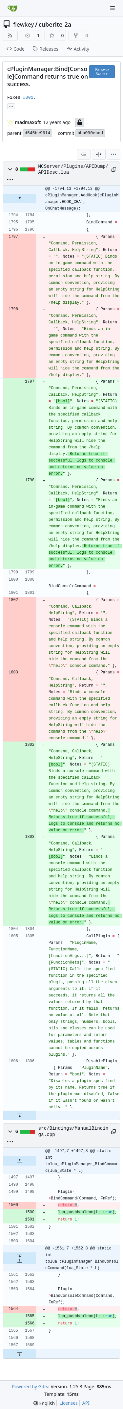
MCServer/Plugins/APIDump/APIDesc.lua (73, 169)
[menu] (113, 154)
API (86, 1403)
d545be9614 (37, 133)
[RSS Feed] (10, 35)
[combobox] (84, 154)
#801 (28, 97)
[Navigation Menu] (113, 8)
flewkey (23, 24)
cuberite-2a (55, 24)
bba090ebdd (90, 133)
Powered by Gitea (31, 1386)
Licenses (68, 1403)
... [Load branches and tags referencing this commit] (11, 105)
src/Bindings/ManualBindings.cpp (73, 1131)
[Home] (12, 8)
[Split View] (99, 154)
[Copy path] (113, 169)
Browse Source (102, 71)
